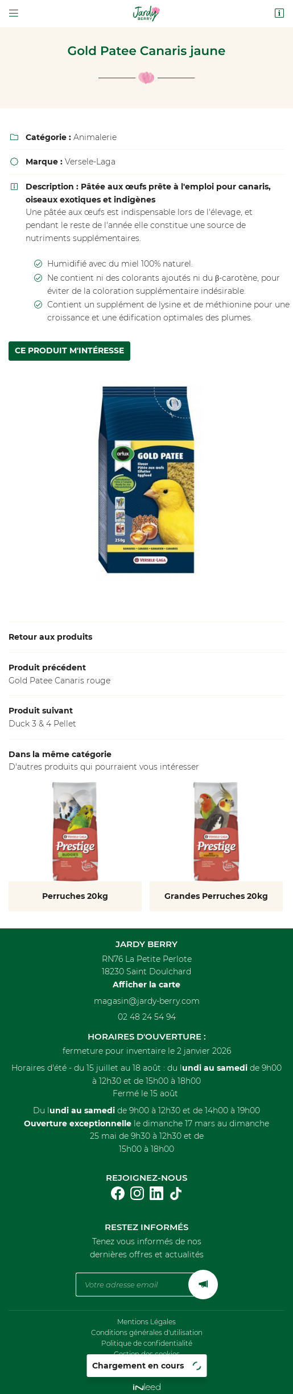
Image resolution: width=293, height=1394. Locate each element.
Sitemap (147, 1359)
